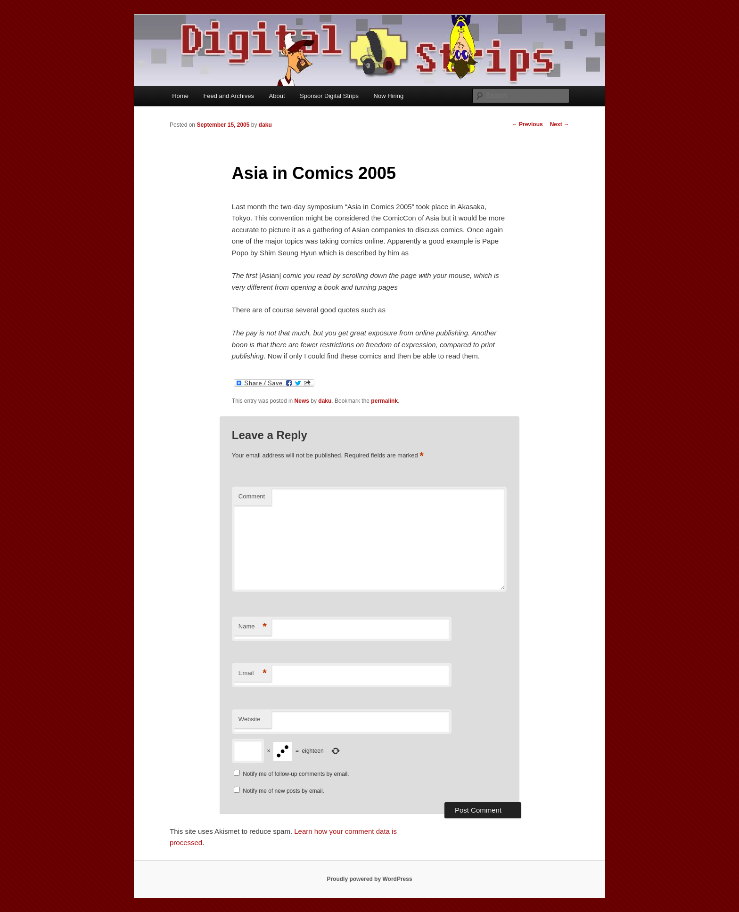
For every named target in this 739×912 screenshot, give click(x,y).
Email (252, 673)
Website (249, 719)
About (277, 95)
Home (180, 95)
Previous (527, 124)
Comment (251, 496)
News (302, 401)
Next (559, 124)
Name (252, 627)
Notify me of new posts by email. (283, 791)
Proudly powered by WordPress (369, 879)
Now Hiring (389, 95)
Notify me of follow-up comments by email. (296, 774)
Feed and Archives (228, 95)
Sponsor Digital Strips (329, 95)
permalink (384, 401)
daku (265, 125)
